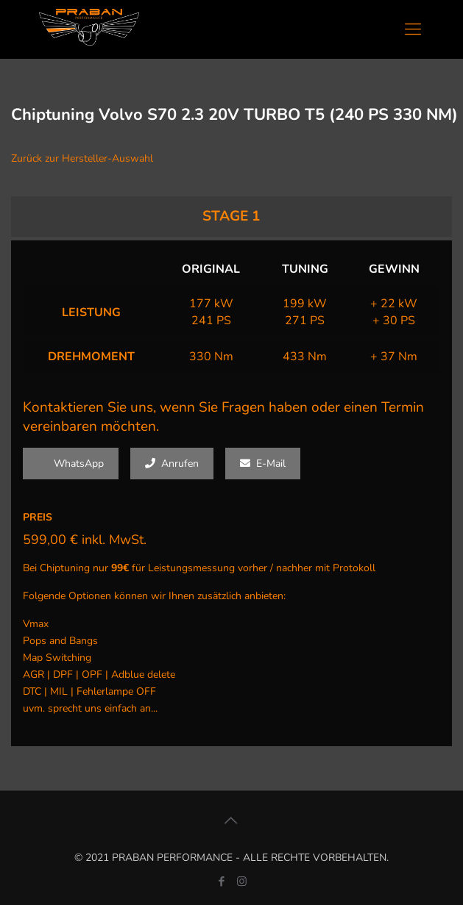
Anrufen (172, 464)
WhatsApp (71, 464)
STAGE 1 (231, 216)
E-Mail (263, 464)
